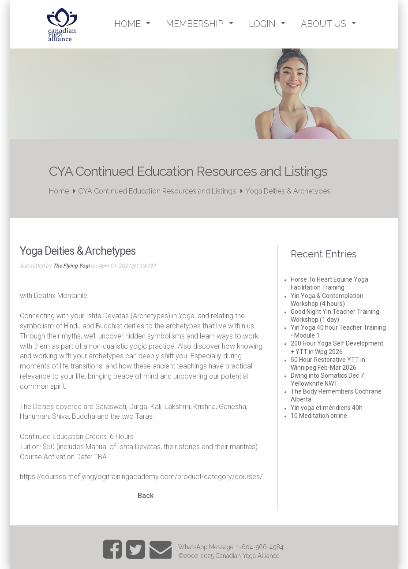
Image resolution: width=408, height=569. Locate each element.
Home (59, 191)
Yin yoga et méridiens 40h (327, 407)
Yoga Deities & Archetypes (287, 191)
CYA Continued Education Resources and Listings (157, 191)
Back (145, 495)
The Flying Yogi (71, 266)
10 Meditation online (319, 415)
